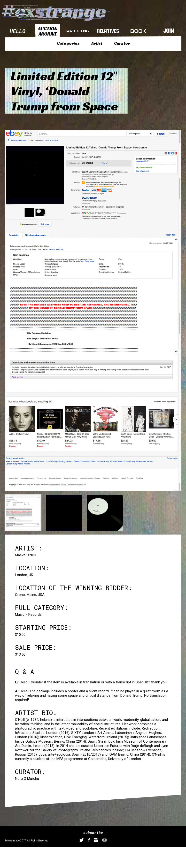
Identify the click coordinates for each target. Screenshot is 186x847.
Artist (96, 43)
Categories (68, 43)
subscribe (93, 832)
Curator (122, 43)
